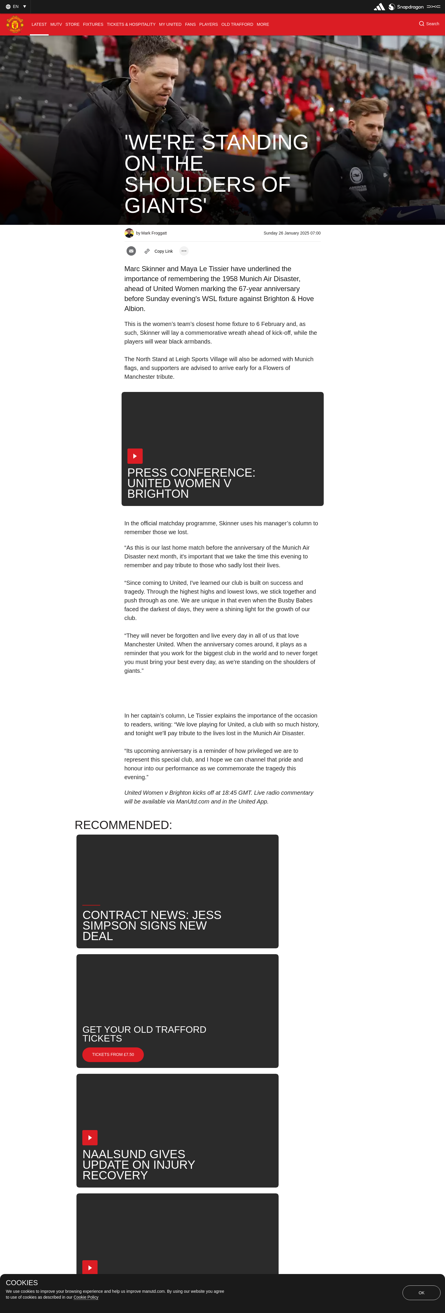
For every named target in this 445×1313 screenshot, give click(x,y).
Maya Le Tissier (147, 1112)
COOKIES (22, 1283)
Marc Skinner (277, 1093)
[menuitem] (39, 24)
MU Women (235, 1093)
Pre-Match (196, 1093)
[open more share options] (184, 251)
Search (214, 1112)
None (164, 1093)
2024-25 (286, 1112)
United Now (250, 1112)
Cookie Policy (86, 1297)
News (137, 1093)
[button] (15, 6)
